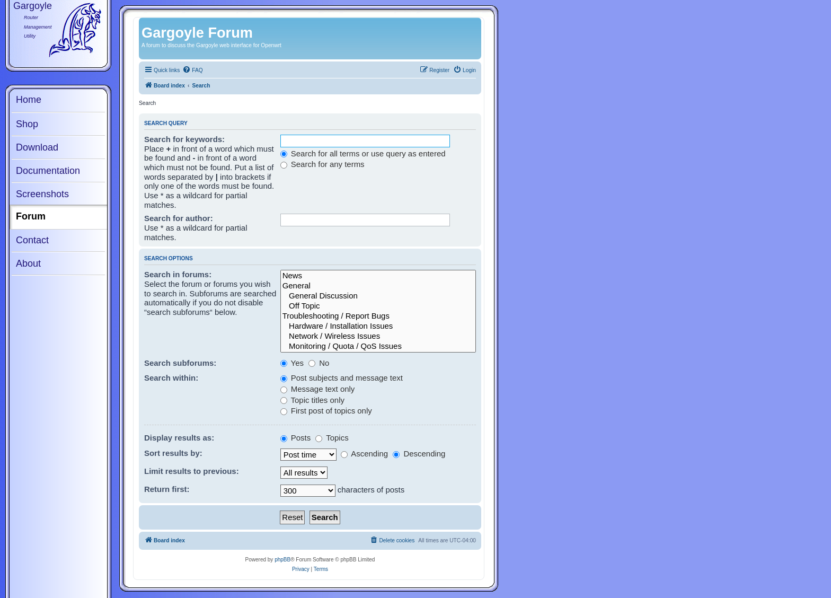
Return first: (167, 489)
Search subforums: (180, 362)
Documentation (48, 170)
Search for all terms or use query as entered (363, 153)
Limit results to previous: (191, 471)
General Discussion (378, 296)
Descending (419, 453)
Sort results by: (173, 453)
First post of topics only (326, 410)
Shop (27, 124)
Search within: (171, 377)
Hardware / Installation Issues (378, 326)
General (378, 286)
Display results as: (179, 437)
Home (28, 99)
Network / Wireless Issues (378, 336)
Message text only (317, 388)
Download (37, 147)
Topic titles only (312, 399)
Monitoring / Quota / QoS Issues (378, 346)
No (318, 362)
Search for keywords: (184, 139)
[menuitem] (192, 70)
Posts (295, 437)
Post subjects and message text (341, 377)
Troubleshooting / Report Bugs (378, 316)
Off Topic (378, 306)
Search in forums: (177, 274)
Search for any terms (322, 164)
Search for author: (178, 218)
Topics (331, 437)
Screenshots (42, 194)
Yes (292, 362)
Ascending (364, 453)
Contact (32, 240)
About (28, 263)
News (378, 276)
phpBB (282, 559)
